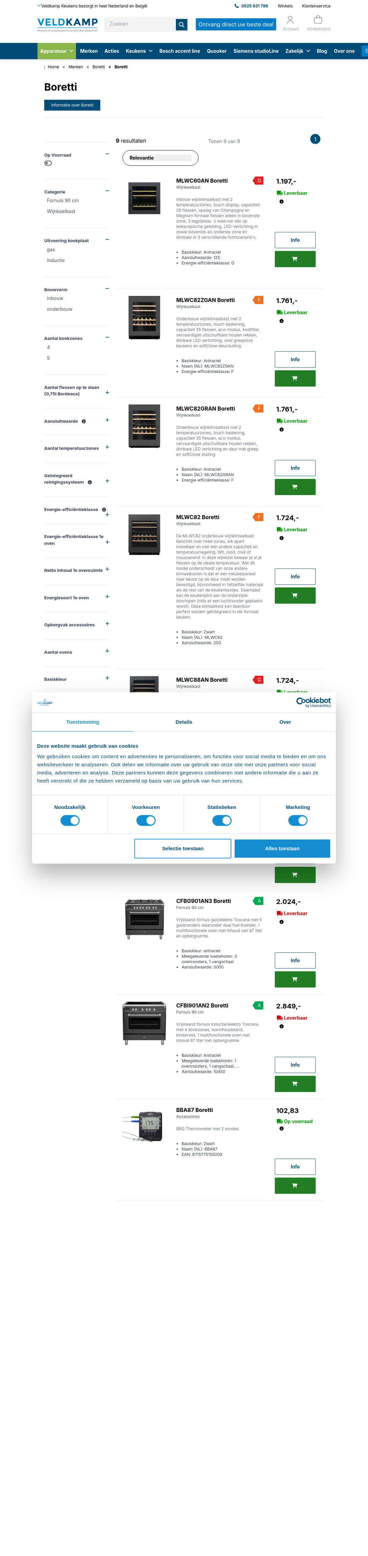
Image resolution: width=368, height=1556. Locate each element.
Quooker (217, 51)
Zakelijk (297, 51)
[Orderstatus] (290, 23)
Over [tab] (285, 722)
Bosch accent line (179, 51)
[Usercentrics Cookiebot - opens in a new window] (301, 702)
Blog (322, 51)
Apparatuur (56, 51)
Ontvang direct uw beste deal (236, 24)
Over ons (344, 51)
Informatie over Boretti (72, 105)
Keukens (139, 51)
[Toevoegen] (295, 259)
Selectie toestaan (183, 848)
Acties (111, 51)
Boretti (99, 66)
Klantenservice (316, 5)
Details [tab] (184, 722)
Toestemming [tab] (82, 722)
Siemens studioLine (256, 51)
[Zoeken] (181, 24)
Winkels (285, 5)
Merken (89, 51)
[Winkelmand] (318, 23)
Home (53, 66)
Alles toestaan (282, 848)
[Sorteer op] (160, 158)
